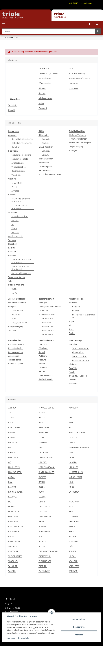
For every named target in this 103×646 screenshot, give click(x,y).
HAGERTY (43, 462)
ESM (40, 447)
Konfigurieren (78, 627)
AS (9, 413)
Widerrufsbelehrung (77, 73)
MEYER (42, 502)
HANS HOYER (14, 467)
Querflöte (12, 179)
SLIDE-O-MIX (74, 541)
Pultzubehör (48, 330)
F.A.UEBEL (12, 452)
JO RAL (11, 477)
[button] (89, 25)
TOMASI (72, 551)
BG (70, 428)
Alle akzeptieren (78, 619)
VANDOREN (13, 561)
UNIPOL (72, 556)
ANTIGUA (12, 408)
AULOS (42, 413)
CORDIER (73, 437)
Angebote (12, 135)
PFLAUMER (74, 521)
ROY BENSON (14, 541)
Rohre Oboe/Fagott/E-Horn (50, 174)
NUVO (14, 293)
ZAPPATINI (73, 571)
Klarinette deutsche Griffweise (21, 200)
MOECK (11, 507)
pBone (15, 289)
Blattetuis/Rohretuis (77, 135)
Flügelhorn (12, 244)
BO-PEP (11, 432)
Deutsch (46, 139)
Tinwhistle (16, 175)
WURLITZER (74, 566)
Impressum (11, 638)
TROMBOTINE (44, 556)
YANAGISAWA (44, 571)
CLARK (42, 437)
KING (71, 482)
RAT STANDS (13, 531)
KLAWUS (12, 487)
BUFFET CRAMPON (77, 432)
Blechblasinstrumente (22, 139)
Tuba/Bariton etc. (20, 322)
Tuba (10, 281)
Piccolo (15, 187)
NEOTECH (43, 512)
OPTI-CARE (13, 517)
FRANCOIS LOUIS (46, 457)
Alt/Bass (15, 191)
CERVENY (12, 437)
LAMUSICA (12, 497)
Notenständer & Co (46, 314)
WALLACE (73, 561)
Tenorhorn (43, 368)
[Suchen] (48, 31)
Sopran (15, 220)
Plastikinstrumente (16, 285)
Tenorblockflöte (19, 167)
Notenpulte (47, 318)
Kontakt (42, 93)
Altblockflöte (18, 163)
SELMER (42, 541)
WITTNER (43, 566)
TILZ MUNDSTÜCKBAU (48, 551)
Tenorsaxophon (45, 166)
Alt (13, 224)
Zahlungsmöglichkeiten (48, 73)
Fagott (72, 372)
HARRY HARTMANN (47, 467)
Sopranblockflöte (20, 159)
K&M (10, 482)
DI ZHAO (72, 442)
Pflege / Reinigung (15, 326)
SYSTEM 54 (13, 551)
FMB (71, 452)
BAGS (41, 423)
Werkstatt (12, 105)
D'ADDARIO (13, 442)
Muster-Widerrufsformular (80, 78)
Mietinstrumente (45, 98)
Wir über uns (44, 68)
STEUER (42, 546)
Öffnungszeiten (45, 83)
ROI (40, 536)
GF (9, 462)
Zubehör (16, 147)
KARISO (42, 482)
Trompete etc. (18, 310)
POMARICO (43, 526)
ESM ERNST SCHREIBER (79, 447)
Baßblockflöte (18, 171)
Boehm (45, 143)
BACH (10, 423)
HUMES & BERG (14, 472)
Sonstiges (73, 150)
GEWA (71, 457)
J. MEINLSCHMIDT (46, 472)
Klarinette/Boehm (15, 348)
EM (9, 447)
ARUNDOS (73, 408)
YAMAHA (12, 571)
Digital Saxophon (20, 216)
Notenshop (15, 99)
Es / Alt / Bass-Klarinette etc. (83, 316)
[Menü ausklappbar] (3, 22)
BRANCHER (43, 432)
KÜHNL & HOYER (15, 492)
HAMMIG (73, 462)
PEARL (41, 521)
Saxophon (12, 212)
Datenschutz (23, 638)
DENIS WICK (44, 442)
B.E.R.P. (42, 418)
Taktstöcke (43, 310)
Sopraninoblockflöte (21, 155)
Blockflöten (13, 151)
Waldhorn (12, 252)
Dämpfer (12, 307)
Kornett (11, 248)
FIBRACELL (43, 452)
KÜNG (41, 492)
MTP (71, 507)
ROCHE (11, 536)
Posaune (12, 255)
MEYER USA (74, 502)
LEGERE (42, 497)
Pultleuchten (48, 326)
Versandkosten (45, 78)
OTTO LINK (73, 517)
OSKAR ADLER (45, 517)
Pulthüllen (47, 322)
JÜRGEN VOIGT (75, 477)
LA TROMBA (74, 492)
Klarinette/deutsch (16, 344)
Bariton (15, 232)
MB (9, 502)
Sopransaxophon (46, 159)
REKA (71, 531)
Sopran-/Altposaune (21, 273)
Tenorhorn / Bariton (16, 277)
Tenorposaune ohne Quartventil (21, 260)
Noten (41, 103)
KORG (71, 487)
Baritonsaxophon (46, 170)
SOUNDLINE (13, 546)
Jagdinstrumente (15, 236)
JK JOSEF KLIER (76, 472)
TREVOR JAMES (15, 556)
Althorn (42, 364)
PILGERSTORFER (15, 526)
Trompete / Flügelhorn (78, 376)
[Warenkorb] (97, 24)
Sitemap (42, 88)
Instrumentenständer (78, 139)
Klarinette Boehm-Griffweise (20, 206)
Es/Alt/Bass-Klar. (46, 147)
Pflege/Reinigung (76, 147)
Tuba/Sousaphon (46, 375)
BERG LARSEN (14, 428)
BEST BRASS (44, 428)
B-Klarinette (43, 135)
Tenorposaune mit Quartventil (20, 267)
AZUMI (11, 418)
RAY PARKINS (44, 531)
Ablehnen (79, 635)
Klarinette (12, 195)
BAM (71, 423)
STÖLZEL (73, 546)
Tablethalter (47, 334)
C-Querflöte (17, 183)
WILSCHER (12, 566)
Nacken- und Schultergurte (80, 143)
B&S (70, 418)
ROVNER (72, 536)
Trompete (12, 240)
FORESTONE (13, 457)
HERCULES (73, 467)
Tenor (14, 228)
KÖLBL (42, 487)
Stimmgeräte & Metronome (50, 307)
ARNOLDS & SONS (46, 408)
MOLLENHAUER (45, 507)
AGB (71, 68)
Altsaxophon (44, 163)
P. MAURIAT (13, 521)
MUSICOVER (13, 512)
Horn (14, 318)
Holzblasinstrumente (22, 143)
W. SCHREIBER (45, 561)
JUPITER (42, 477)
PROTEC (72, 526)
